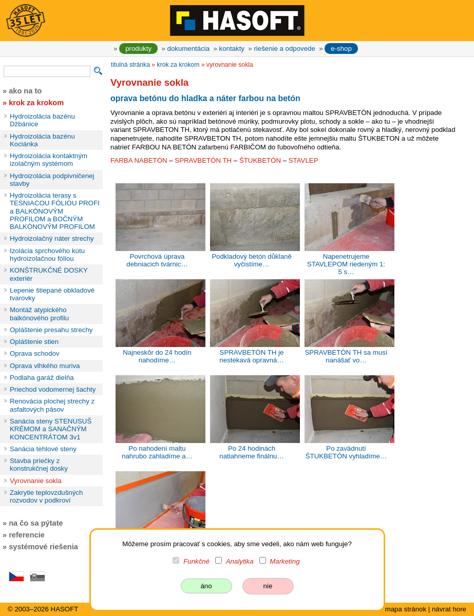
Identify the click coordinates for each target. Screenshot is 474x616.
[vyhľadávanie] (47, 71)
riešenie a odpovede (284, 48)
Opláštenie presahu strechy (51, 330)
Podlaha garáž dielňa (42, 377)
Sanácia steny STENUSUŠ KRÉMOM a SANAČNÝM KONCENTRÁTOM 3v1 (50, 429)
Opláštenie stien (34, 341)
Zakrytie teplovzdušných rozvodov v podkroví (46, 496)
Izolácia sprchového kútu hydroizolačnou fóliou (47, 254)
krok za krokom (178, 64)
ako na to (25, 91)
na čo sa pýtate (36, 523)
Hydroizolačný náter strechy (52, 238)
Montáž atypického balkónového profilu (39, 313)
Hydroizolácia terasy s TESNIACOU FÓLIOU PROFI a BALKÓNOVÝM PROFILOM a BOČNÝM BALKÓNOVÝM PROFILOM (55, 210)
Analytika (240, 561)
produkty (138, 48)
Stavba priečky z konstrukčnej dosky (39, 464)
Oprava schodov (35, 353)
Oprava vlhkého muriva (45, 366)
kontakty (231, 48)
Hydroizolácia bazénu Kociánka (42, 140)
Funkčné (196, 561)
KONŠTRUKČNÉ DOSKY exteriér (49, 274)
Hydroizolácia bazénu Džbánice (42, 120)
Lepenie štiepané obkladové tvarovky (52, 294)
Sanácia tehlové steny (43, 449)
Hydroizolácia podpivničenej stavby (52, 179)
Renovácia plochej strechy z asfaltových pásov (52, 405)
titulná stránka (130, 64)
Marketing (284, 561)
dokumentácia (188, 48)
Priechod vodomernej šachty (53, 389)
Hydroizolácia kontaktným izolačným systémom (48, 159)
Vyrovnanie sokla (36, 481)
